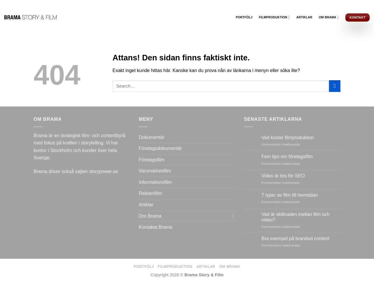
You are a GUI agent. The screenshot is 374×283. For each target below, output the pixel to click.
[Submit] (334, 86)
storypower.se (103, 171)
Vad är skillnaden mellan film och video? (296, 217)
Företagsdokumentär (160, 148)
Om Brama (329, 17)
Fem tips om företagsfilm (287, 156)
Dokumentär (151, 137)
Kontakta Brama (155, 227)
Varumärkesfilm (155, 170)
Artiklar (304, 17)
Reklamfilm (150, 193)
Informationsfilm (155, 182)
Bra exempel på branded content (295, 238)
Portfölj (244, 17)
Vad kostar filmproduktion (288, 137)
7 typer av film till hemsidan (290, 195)
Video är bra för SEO (283, 175)
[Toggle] (233, 215)
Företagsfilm (152, 159)
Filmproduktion (274, 17)
